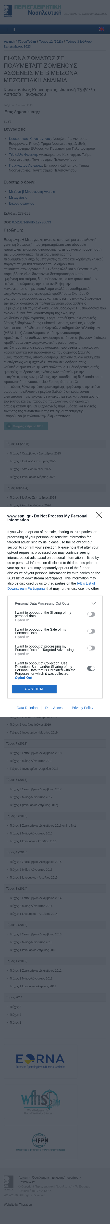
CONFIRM (34, 689)
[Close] (100, 516)
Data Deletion (27, 708)
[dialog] (55, 612)
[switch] (91, 614)
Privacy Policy (82, 708)
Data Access (54, 708)
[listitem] (55, 603)
